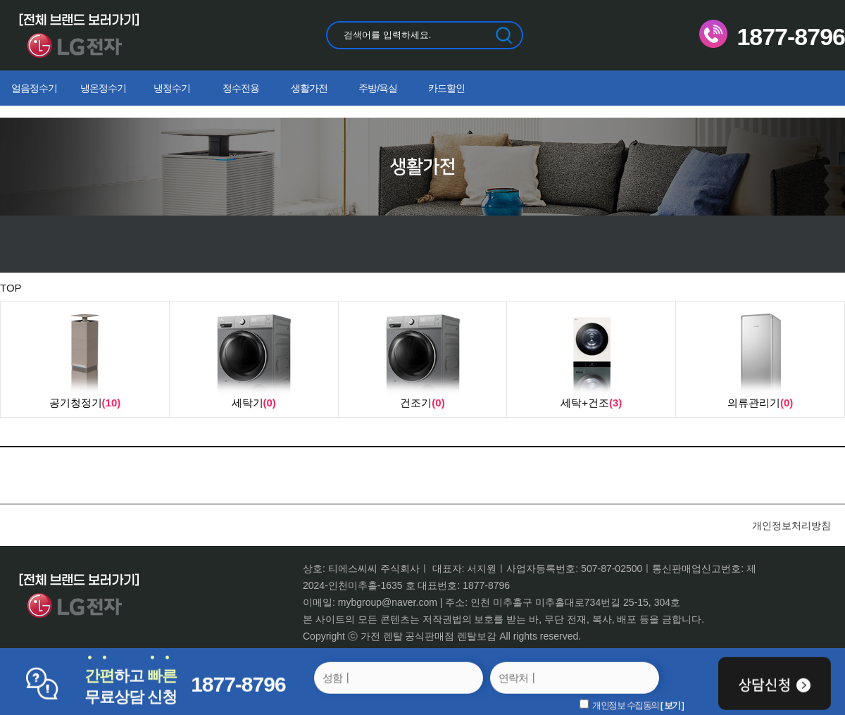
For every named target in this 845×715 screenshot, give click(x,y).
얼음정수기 (34, 88)
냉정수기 (172, 88)
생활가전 (309, 88)
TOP (11, 288)
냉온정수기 (103, 88)
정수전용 (241, 88)
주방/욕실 (377, 88)
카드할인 (446, 88)
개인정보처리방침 (791, 525)
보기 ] (674, 705)
